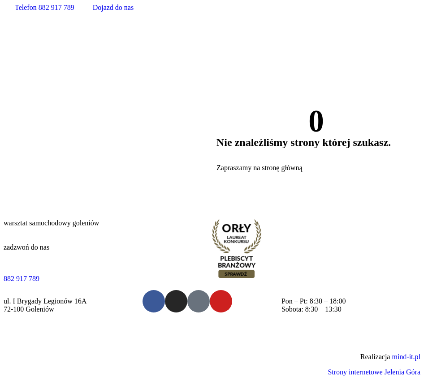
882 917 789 (21, 278)
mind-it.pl (406, 357)
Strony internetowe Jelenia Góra (374, 372)
